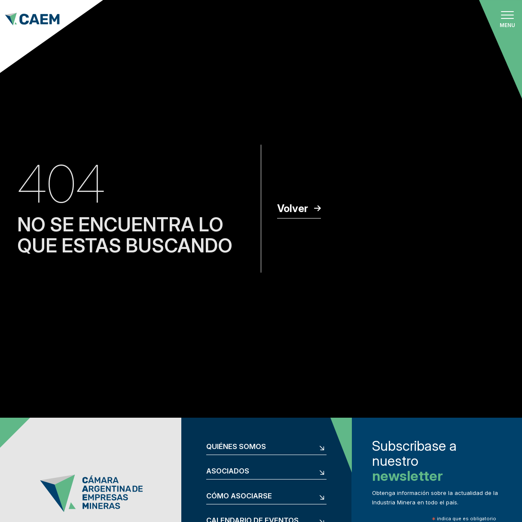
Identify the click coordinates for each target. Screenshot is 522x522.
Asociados (227, 471)
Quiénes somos (236, 447)
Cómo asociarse (239, 496)
